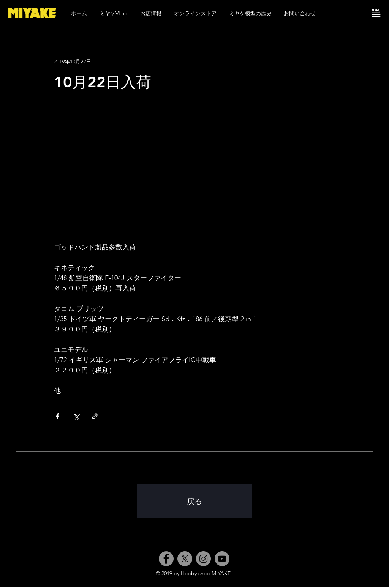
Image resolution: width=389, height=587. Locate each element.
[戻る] (194, 501)
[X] (184, 558)
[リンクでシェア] (94, 416)
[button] (376, 13)
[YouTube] (222, 558)
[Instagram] (203, 558)
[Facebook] (166, 558)
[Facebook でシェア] (57, 416)
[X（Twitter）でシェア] (76, 416)
